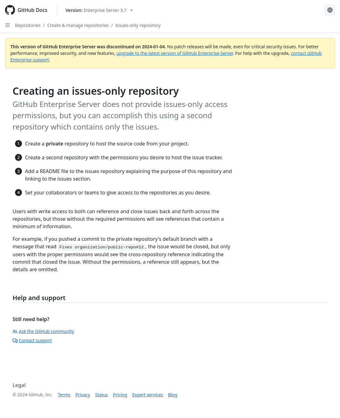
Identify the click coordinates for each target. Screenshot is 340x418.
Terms (64, 395)
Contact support (32, 340)
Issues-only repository (138, 25)
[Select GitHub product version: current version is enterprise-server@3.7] (99, 10)
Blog (173, 395)
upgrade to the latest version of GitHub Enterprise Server (174, 53)
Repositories (28, 25)
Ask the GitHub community (43, 331)
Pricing (120, 395)
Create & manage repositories (78, 25)
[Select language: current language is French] (330, 10)
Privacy (82, 395)
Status (101, 395)
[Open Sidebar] (8, 25)
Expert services (147, 395)
